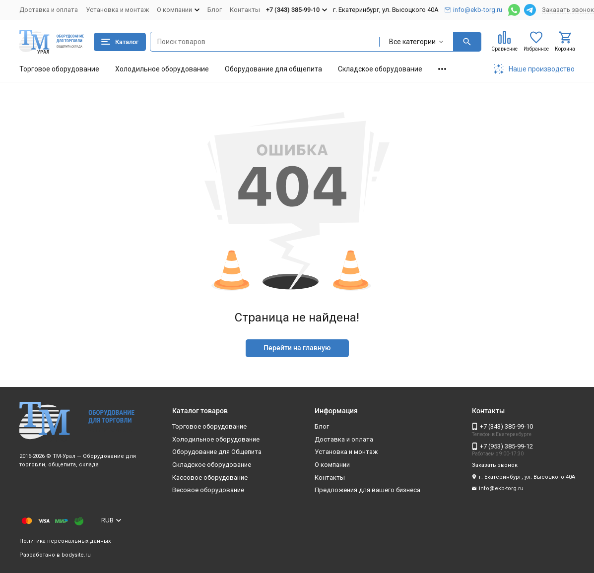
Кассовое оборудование (210, 477)
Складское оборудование (380, 69)
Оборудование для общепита (273, 69)
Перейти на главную (297, 348)
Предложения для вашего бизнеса (367, 490)
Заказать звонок (568, 9)
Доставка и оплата (48, 9)
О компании (332, 464)
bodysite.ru (76, 555)
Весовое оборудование (208, 490)
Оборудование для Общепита (217, 451)
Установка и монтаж (117, 9)
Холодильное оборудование (162, 69)
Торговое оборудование (59, 69)
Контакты (245, 9)
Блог (214, 9)
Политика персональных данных (65, 541)
